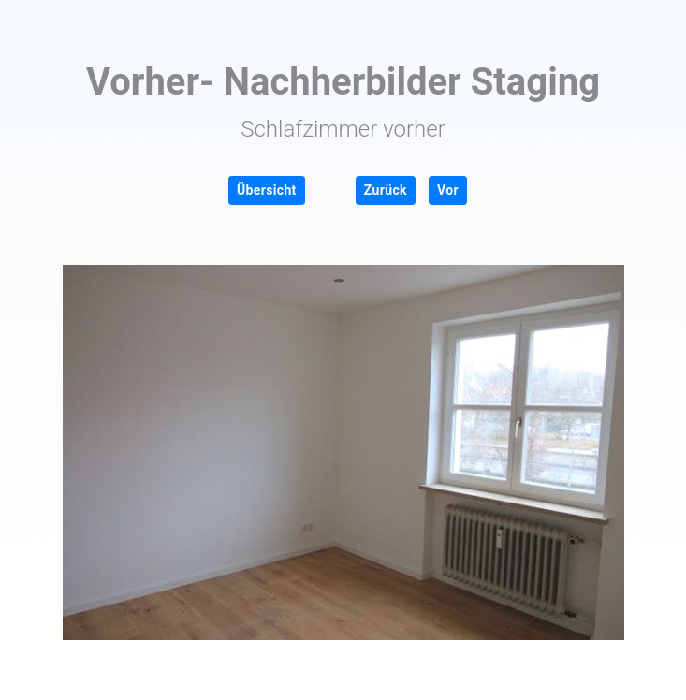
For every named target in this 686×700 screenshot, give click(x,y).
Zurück (385, 189)
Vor (448, 189)
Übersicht (267, 189)
